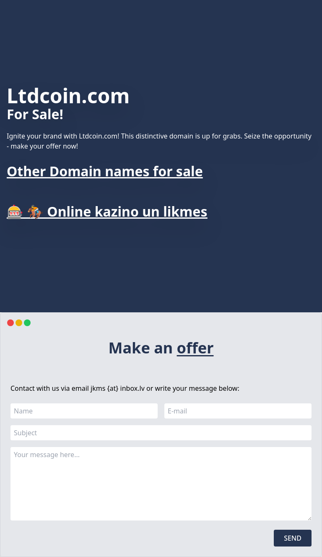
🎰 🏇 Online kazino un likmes (107, 211)
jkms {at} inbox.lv (118, 388)
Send (292, 538)
